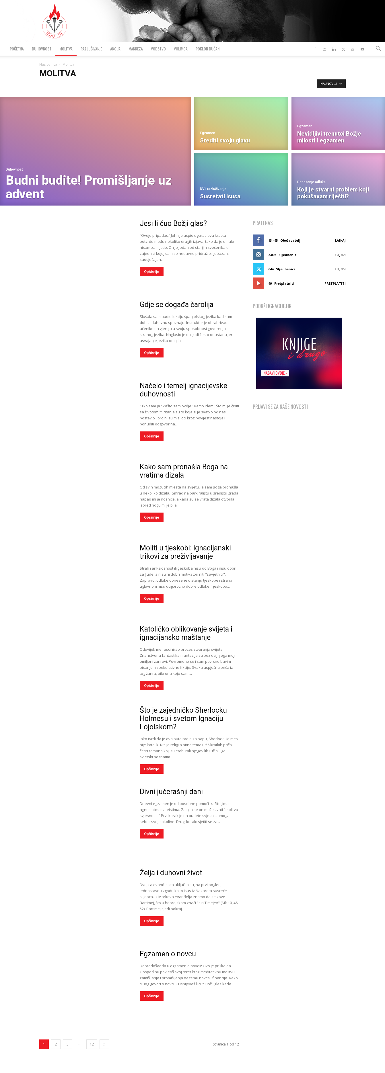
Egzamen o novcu (168, 954)
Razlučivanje (91, 49)
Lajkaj (340, 240)
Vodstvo (158, 49)
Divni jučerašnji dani (171, 791)
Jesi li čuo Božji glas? (173, 223)
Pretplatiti (335, 283)
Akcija (115, 49)
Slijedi (340, 255)
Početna (17, 49)
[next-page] (104, 1044)
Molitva (66, 49)
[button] (378, 49)
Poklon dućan (207, 49)
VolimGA (181, 49)
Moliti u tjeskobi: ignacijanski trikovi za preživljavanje (185, 552)
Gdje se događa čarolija (176, 304)
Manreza (136, 49)
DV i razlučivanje (213, 189)
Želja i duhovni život (171, 873)
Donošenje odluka (311, 182)
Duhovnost (41, 49)
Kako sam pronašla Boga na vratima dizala (184, 471)
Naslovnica (48, 64)
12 (92, 1044)
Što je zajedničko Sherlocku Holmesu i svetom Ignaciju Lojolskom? (183, 718)
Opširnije (151, 271)
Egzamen (207, 133)
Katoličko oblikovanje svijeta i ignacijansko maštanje (186, 633)
